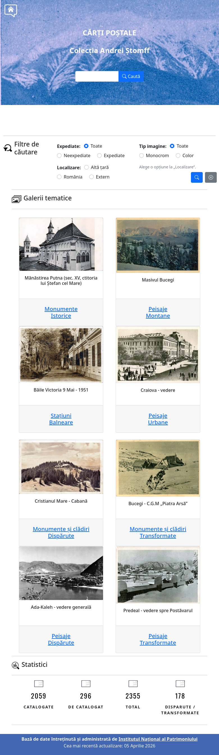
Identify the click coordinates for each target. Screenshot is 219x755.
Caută (131, 76)
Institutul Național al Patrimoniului (157, 739)
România (73, 177)
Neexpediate (77, 155)
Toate (96, 146)
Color (188, 155)
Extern (103, 177)
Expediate (114, 155)
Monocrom (157, 155)
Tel (120, 118)
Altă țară (100, 167)
